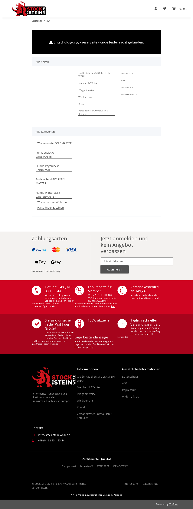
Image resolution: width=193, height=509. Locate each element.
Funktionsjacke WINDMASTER (45, 154)
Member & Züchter (88, 83)
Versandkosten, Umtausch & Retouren (93, 112)
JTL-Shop (173, 504)
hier (113, 306)
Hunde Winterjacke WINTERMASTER (48, 194)
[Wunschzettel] (164, 8)
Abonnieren (114, 269)
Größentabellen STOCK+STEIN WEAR (94, 74)
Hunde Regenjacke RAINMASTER (47, 168)
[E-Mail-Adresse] (137, 261)
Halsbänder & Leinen (50, 207)
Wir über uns (85, 97)
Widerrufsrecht (129, 94)
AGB (123, 80)
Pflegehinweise (86, 90)
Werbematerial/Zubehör (52, 202)
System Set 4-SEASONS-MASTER (51, 181)
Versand (117, 494)
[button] (156, 8)
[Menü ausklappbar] (5, 2)
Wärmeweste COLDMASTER (54, 143)
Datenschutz (127, 73)
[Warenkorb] (179, 8)
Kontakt (82, 104)
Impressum (127, 87)
